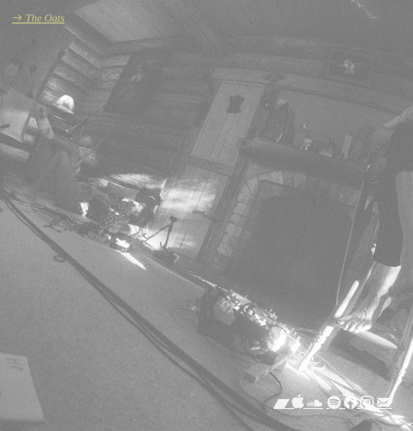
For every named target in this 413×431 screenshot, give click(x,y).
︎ (281, 403)
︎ (350, 403)
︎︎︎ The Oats (38, 18)
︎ (367, 403)
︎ (334, 403)
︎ (298, 403)
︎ (314, 403)
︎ (383, 403)
